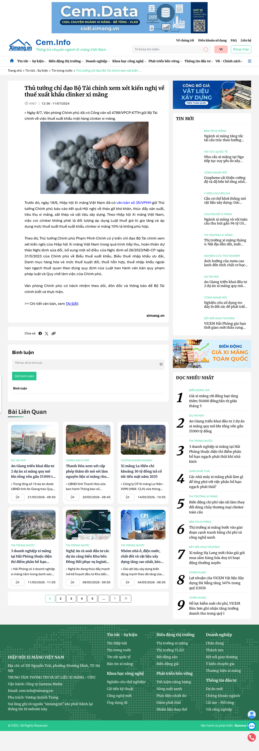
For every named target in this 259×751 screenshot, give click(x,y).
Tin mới (185, 118)
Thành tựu (214, 650)
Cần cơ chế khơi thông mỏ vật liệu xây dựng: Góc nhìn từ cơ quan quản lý (225, 202)
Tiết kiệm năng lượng (173, 682)
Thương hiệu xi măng (223, 671)
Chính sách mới (77, 460)
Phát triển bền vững (165, 61)
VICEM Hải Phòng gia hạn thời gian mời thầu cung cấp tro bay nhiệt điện (225, 327)
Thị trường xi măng (218, 235)
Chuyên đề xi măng (218, 214)
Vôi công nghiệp (219, 709)
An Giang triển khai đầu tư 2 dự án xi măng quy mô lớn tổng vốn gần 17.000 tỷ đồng (225, 288)
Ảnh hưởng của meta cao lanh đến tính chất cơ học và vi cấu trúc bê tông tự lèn (224, 267)
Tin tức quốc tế (216, 151)
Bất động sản (167, 657)
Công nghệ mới (215, 172)
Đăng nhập (241, 49)
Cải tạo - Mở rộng (220, 702)
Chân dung (215, 643)
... (103, 598)
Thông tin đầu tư (199, 61)
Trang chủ (15, 71)
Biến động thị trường (66, 61)
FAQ (234, 40)
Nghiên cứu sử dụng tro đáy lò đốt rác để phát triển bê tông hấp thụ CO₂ (225, 307)
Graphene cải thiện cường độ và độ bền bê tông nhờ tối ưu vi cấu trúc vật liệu (224, 182)
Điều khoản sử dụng (212, 40)
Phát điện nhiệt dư (171, 696)
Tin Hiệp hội (117, 643)
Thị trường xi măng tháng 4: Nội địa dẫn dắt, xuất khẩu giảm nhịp (225, 244)
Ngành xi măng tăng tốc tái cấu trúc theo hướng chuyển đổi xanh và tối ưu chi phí (225, 142)
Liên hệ (246, 40)
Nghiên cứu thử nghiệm (222, 256)
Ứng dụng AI (117, 702)
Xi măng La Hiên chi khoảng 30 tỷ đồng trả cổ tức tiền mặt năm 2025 (141, 471)
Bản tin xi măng (215, 131)
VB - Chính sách (229, 61)
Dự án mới (18, 460)
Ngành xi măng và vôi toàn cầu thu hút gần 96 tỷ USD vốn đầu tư (226, 223)
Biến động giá (167, 664)
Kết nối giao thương (219, 318)
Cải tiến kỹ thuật (120, 689)
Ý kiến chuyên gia (217, 193)
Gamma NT (242, 726)
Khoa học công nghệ (129, 61)
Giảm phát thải (168, 702)
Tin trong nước (62, 71)
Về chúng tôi (185, 40)
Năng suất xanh (169, 689)
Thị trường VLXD (170, 650)
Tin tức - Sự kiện (31, 61)
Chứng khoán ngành (136, 460)
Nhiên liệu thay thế (171, 709)
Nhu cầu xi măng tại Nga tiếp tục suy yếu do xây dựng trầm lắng (224, 161)
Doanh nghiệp (98, 61)
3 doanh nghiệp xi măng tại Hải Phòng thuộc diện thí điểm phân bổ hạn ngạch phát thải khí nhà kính (31, 561)
